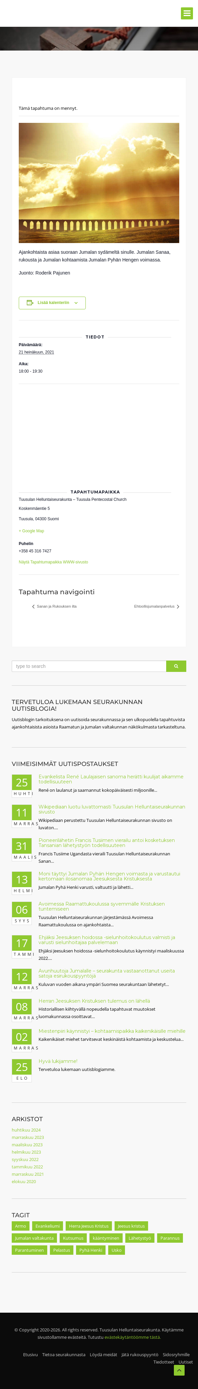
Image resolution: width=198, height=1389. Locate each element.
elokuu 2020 (24, 1181)
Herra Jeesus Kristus (89, 1226)
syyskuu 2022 (25, 1159)
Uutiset (186, 1362)
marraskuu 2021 (28, 1174)
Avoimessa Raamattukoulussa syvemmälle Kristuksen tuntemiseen (102, 906)
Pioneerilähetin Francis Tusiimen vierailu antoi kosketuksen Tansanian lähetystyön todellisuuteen (107, 842)
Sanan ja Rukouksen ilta (56, 606)
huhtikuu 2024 (26, 1130)
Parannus (170, 1238)
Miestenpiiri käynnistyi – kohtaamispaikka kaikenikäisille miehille (112, 1031)
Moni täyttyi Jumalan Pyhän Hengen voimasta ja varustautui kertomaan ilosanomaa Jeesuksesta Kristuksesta (109, 876)
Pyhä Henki (90, 1250)
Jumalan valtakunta (34, 1238)
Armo (20, 1226)
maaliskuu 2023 (27, 1145)
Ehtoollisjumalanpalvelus (155, 606)
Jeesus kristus (131, 1226)
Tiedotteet (163, 1362)
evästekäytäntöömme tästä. (133, 1337)
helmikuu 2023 (26, 1152)
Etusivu (30, 1355)
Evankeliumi (48, 1226)
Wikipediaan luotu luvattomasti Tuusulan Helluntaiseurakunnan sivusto (112, 809)
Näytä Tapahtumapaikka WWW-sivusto (53, 562)
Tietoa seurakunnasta (63, 1355)
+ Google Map (31, 531)
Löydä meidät (103, 1355)
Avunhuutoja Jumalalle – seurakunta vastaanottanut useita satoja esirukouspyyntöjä (107, 973)
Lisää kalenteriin (53, 302)
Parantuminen (29, 1250)
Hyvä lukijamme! (58, 1061)
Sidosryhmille (176, 1355)
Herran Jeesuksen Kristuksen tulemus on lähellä (94, 1001)
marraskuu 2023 (28, 1137)
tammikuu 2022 (27, 1167)
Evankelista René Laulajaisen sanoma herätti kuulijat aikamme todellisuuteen (111, 779)
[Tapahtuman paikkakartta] (99, 432)
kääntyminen (106, 1238)
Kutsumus (73, 1238)
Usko (117, 1250)
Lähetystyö (140, 1238)
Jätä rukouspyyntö (140, 1355)
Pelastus (61, 1250)
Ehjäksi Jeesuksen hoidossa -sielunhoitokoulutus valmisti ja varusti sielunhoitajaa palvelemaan (107, 939)
